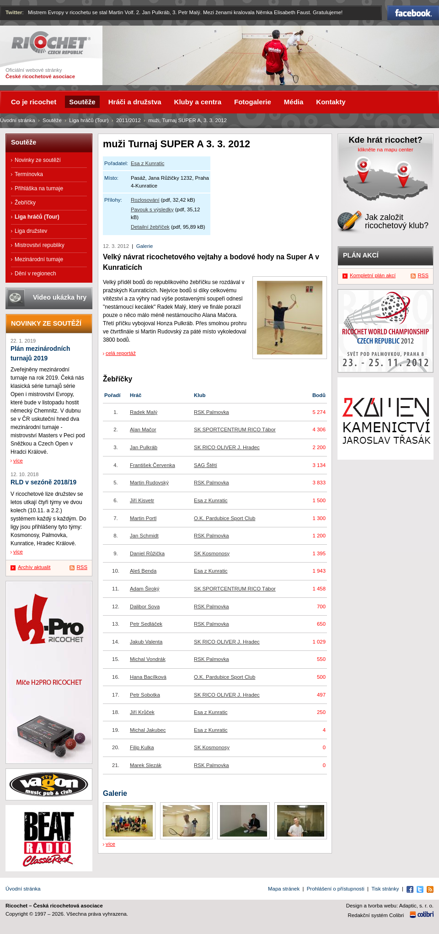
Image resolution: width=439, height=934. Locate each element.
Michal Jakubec (148, 730)
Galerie (144, 246)
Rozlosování (145, 200)
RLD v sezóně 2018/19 (43, 482)
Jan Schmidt (144, 535)
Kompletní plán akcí (373, 275)
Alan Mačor (143, 429)
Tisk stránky (385, 888)
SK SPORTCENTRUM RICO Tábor (235, 429)
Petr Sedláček (146, 624)
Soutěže (52, 120)
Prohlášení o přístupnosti (335, 888)
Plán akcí (361, 255)
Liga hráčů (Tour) (88, 120)
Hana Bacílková (148, 677)
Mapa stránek (284, 888)
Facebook (413, 12)
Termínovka (29, 174)
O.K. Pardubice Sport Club (224, 518)
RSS (82, 567)
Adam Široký (145, 588)
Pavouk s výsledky (152, 209)
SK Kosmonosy (212, 553)
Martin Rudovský (149, 482)
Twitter (13, 12)
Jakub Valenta (146, 641)
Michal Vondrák (148, 659)
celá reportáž (121, 353)
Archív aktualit (34, 567)
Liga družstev (31, 231)
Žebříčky (25, 202)
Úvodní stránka (17, 120)
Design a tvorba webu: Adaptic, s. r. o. (390, 905)
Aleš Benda (143, 571)
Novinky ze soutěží (38, 160)
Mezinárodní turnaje (39, 259)
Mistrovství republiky (39, 245)
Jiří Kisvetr (142, 500)
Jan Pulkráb (143, 447)
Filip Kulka (142, 747)
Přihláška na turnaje (39, 188)
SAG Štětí (205, 465)
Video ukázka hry (59, 297)
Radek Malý (143, 412)
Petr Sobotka (145, 695)
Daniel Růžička (147, 553)
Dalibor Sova (145, 606)
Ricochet (51, 42)
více (110, 844)
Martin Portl (143, 518)
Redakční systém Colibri (376, 915)
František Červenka (152, 465)
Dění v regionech (35, 273)
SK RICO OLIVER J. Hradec (227, 447)
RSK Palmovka (211, 412)
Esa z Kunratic (147, 163)
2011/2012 (128, 120)
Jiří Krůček (142, 712)
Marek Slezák (145, 765)
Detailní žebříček (150, 227)
